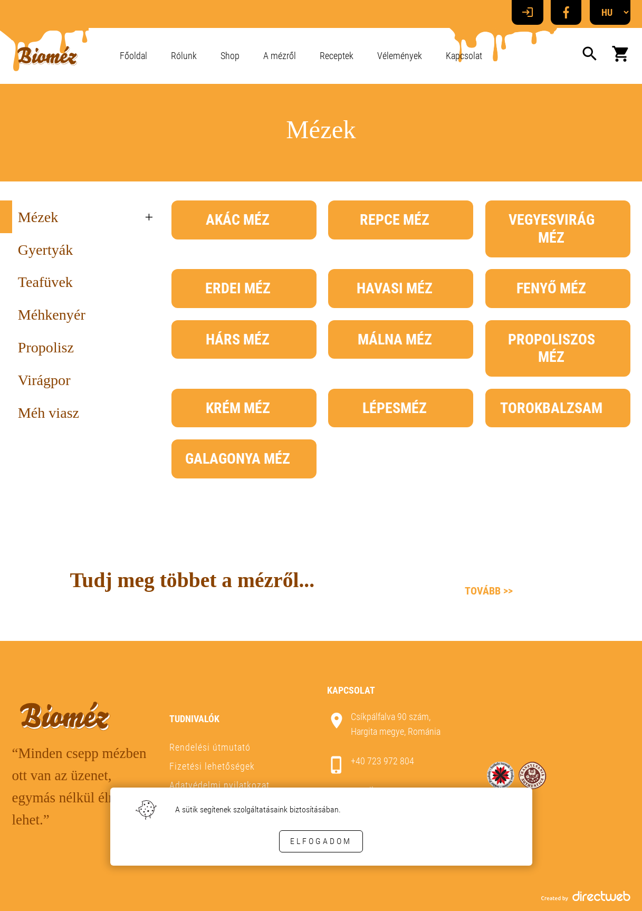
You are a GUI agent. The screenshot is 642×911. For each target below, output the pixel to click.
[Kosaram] (620, 56)
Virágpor (44, 380)
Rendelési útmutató (210, 747)
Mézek (38, 217)
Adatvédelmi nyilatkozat (219, 785)
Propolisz (46, 347)
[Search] (589, 56)
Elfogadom (321, 841)
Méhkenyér (51, 314)
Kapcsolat (464, 55)
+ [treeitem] (149, 217)
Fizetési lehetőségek (212, 766)
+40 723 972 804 (382, 760)
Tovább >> (489, 590)
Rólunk (184, 55)
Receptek (336, 55)
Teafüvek (45, 282)
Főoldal (133, 55)
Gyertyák (45, 250)
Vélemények (399, 55)
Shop (230, 55)
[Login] (527, 12)
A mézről (279, 55)
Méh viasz (48, 413)
